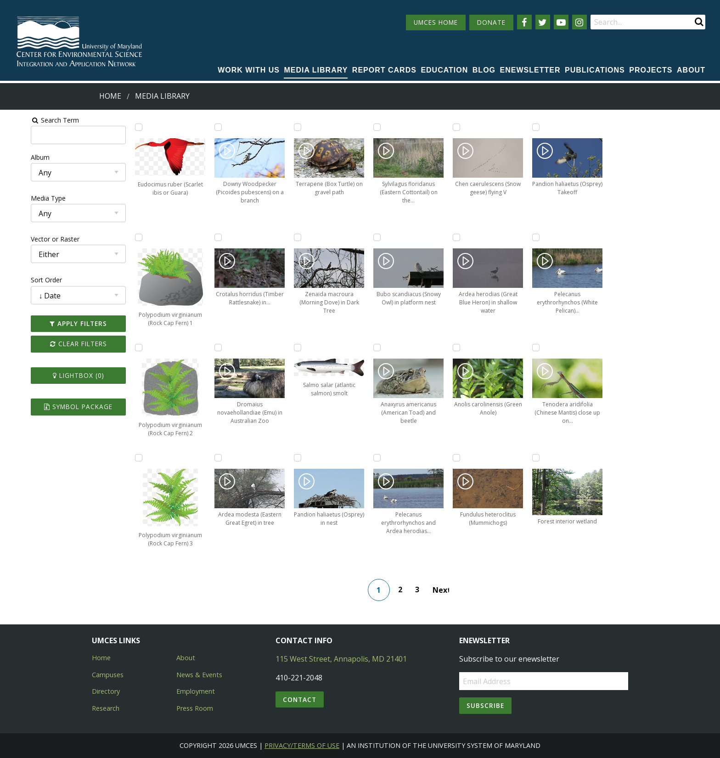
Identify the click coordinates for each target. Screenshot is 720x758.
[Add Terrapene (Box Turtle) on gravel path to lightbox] (292, 127)
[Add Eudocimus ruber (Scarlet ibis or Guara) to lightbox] (120, 127)
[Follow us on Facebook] (524, 22)
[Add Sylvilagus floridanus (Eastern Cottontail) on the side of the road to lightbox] (378, 127)
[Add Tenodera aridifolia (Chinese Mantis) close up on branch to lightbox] (549, 347)
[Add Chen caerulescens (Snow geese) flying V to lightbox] (463, 127)
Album (15, 157)
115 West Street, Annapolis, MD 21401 (341, 659)
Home (110, 96)
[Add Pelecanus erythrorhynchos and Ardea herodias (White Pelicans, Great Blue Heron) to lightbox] (378, 457)
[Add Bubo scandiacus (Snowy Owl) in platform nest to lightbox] (378, 237)
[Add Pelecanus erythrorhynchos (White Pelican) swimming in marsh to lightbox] (549, 237)
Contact (299, 699)
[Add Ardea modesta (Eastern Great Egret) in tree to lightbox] (206, 457)
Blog (483, 70)
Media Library (316, 70)
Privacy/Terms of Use (301, 745)
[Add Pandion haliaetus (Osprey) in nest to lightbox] (292, 457)
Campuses (108, 674)
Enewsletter (530, 70)
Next (444, 590)
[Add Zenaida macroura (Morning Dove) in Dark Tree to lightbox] (292, 237)
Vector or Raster (30, 239)
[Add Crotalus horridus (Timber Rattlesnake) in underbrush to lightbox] (206, 237)
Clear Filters (56, 343)
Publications (595, 70)
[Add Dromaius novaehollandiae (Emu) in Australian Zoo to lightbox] (206, 347)
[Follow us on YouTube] (561, 22)
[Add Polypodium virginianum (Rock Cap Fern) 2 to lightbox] (120, 347)
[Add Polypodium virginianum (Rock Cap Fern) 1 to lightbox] (120, 237)
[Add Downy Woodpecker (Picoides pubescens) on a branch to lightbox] (206, 127)
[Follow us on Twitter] (542, 22)
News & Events (199, 674)
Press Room (194, 708)
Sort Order (21, 279)
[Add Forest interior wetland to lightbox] (549, 457)
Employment (195, 691)
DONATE (491, 22)
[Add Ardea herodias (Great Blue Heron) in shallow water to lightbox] (463, 237)
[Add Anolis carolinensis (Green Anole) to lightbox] (463, 347)
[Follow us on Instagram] (579, 22)
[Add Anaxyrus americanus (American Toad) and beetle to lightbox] (378, 347)
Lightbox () (57, 375)
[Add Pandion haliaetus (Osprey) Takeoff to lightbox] (549, 127)
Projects (650, 70)
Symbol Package (56, 406)
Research (105, 708)
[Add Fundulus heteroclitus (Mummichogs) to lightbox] (463, 457)
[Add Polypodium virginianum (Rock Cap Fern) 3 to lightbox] (120, 457)
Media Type (23, 198)
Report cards (384, 70)
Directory (106, 691)
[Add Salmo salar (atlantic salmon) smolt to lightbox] (292, 347)
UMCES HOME (436, 22)
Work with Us (249, 70)
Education (444, 70)
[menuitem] (249, 71)
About (691, 70)
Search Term (30, 120)
